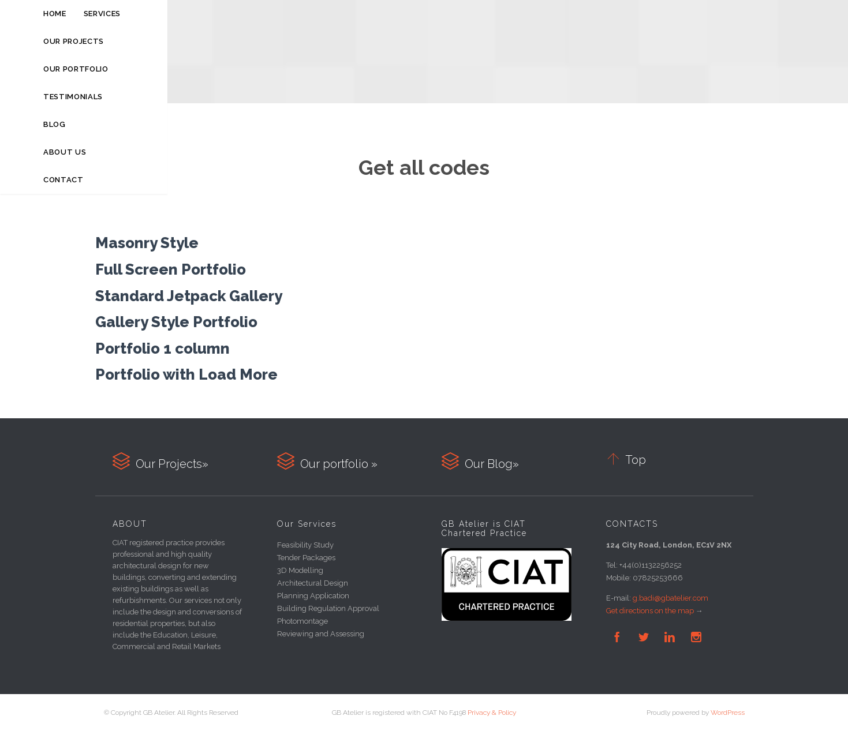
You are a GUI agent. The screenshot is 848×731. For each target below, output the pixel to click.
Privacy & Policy (492, 712)
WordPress (728, 712)
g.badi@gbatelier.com (670, 598)
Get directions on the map (650, 610)
